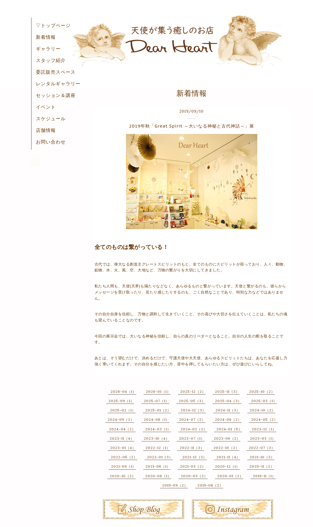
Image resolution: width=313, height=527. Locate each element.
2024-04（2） (122, 429)
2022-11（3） (192, 447)
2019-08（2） (210, 485)
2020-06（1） (158, 476)
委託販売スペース (56, 72)
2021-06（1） (158, 466)
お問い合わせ (51, 142)
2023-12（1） (264, 429)
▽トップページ (53, 25)
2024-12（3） (193, 410)
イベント (46, 107)
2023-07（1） (191, 438)
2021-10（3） (262, 457)
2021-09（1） (123, 466)
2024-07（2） (192, 419)
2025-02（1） (123, 410)
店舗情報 (46, 130)
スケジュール (51, 118)
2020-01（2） (230, 476)
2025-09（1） (121, 401)
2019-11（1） (264, 476)
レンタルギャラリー (58, 83)
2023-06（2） (227, 438)
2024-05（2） (264, 419)
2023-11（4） (122, 438)
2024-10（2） (262, 410)
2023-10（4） (156, 438)
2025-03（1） (264, 401)
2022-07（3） (262, 447)
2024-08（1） (156, 419)
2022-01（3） (160, 457)
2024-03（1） (158, 429)
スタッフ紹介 (51, 60)
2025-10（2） (262, 391)
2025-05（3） (192, 401)
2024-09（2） (121, 419)
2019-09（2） (175, 485)
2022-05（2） (124, 457)
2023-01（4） (123, 447)
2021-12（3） (194, 457)
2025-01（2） (158, 410)
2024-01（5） (229, 429)
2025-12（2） (193, 391)
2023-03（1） (263, 438)
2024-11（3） (228, 410)
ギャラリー (48, 49)
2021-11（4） (228, 457)
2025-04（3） (228, 401)
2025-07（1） (156, 401)
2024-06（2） (228, 419)
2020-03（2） (194, 476)
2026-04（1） (123, 391)
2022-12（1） (158, 447)
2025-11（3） (227, 391)
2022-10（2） (226, 447)
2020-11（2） (261, 466)
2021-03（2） (193, 466)
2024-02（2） (194, 429)
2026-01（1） (158, 391)
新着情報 (46, 37)
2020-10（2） (123, 476)
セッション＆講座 (56, 95)
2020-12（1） (227, 466)
